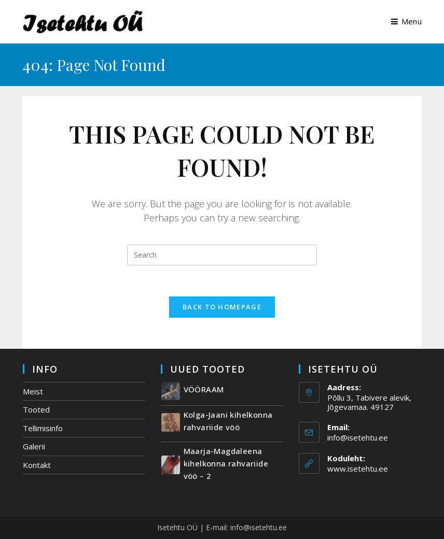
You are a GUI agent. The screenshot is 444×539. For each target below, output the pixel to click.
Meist (33, 391)
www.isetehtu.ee (357, 468)
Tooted (36, 409)
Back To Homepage (222, 306)
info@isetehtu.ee (357, 437)
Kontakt (37, 465)
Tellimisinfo (43, 428)
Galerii (34, 446)
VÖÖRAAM (204, 389)
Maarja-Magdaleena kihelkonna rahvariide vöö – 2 (226, 463)
